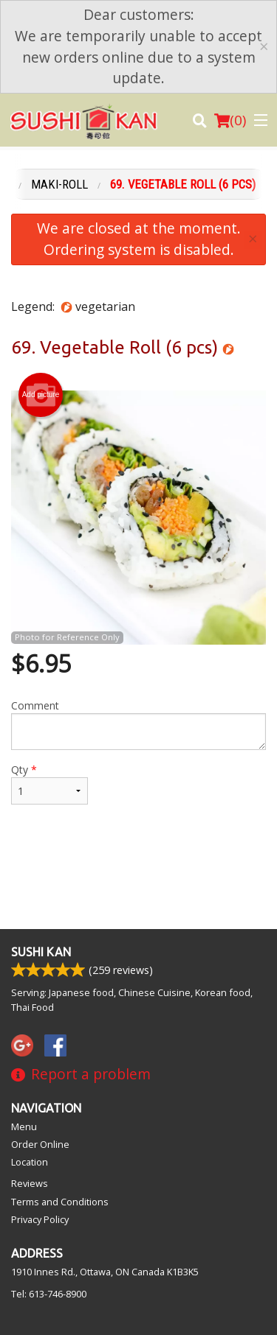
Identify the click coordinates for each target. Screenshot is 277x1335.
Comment (138, 724)
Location (29, 1161)
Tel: (48, 1293)
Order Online (40, 1144)
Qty (49, 784)
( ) (230, 120)
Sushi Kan (41, 952)
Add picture (41, 395)
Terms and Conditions (60, 1201)
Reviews (29, 1183)
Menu (24, 1126)
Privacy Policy (40, 1219)
